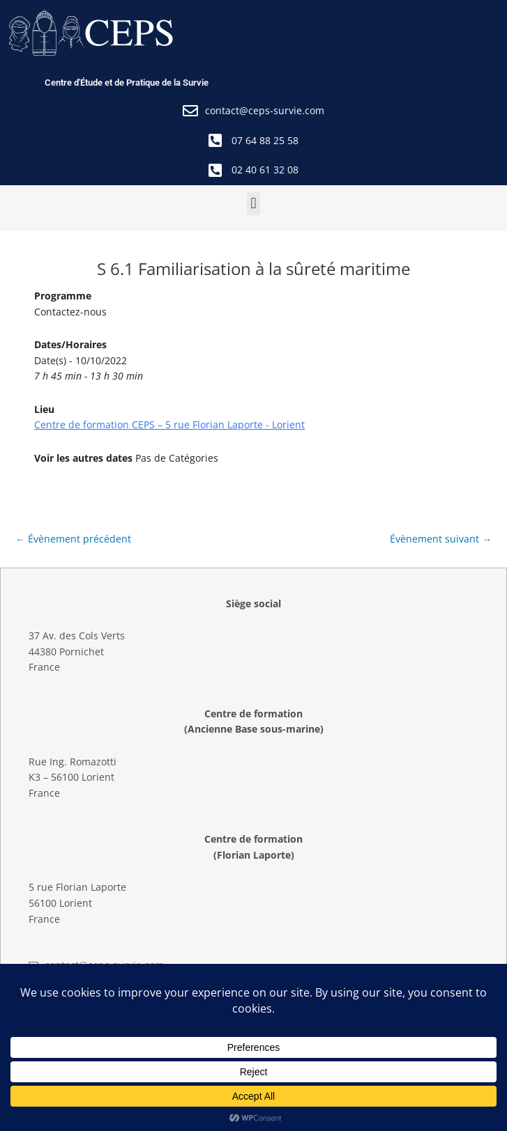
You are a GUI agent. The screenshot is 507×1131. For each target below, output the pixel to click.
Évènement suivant (441, 538)
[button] (253, 203)
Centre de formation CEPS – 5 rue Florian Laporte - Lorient (169, 424)
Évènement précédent (73, 538)
